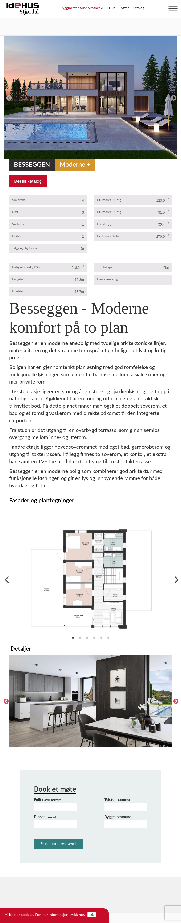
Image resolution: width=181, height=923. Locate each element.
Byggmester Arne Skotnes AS (83, 8)
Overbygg (104, 224)
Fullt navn (47, 799)
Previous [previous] (8, 97)
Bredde (17, 291)
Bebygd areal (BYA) (26, 267)
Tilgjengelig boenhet (26, 248)
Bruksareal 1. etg (109, 200)
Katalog (138, 8)
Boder (16, 236)
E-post (45, 816)
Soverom (18, 200)
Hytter (124, 8)
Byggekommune (117, 816)
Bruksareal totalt (109, 236)
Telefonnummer (117, 799)
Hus (112, 8)
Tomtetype (105, 267)
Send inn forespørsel (58, 843)
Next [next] (172, 97)
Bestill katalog (28, 181)
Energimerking (107, 279)
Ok (92, 915)
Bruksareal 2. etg (109, 212)
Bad (15, 212)
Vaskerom (19, 224)
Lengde (17, 279)
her (81, 914)
